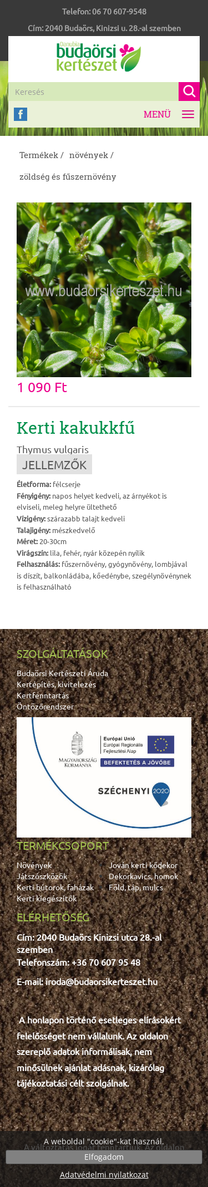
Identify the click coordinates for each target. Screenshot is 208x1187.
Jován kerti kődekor (143, 865)
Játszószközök (42, 876)
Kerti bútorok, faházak (55, 887)
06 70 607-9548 (119, 11)
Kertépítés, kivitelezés (56, 684)
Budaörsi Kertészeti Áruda (62, 673)
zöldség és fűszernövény (67, 176)
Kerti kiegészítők (47, 898)
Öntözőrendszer (45, 706)
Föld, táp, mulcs (136, 887)
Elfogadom (104, 1157)
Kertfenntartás (43, 695)
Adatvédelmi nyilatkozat (104, 1174)
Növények (34, 865)
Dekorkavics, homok (143, 876)
